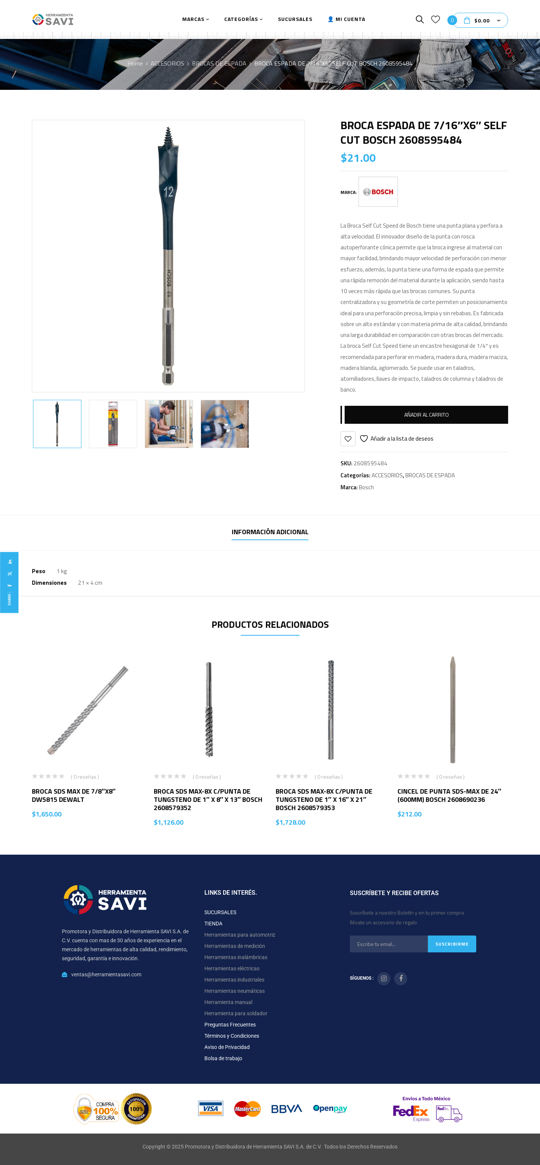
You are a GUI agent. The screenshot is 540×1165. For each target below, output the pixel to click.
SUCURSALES (220, 912)
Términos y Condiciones (231, 1036)
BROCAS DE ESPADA (219, 63)
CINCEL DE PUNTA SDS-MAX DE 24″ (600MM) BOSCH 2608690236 (449, 795)
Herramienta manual (228, 1002)
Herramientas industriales (234, 980)
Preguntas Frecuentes (230, 1025)
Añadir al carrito (426, 415)
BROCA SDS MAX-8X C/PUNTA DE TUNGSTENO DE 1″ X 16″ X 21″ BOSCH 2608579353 (324, 799)
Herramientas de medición (234, 946)
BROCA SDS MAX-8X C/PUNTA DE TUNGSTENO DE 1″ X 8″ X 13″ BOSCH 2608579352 (208, 799)
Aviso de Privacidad (227, 1047)
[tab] (270, 533)
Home (135, 63)
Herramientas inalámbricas (235, 957)
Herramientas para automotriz (239, 935)
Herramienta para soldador (235, 1013)
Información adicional (270, 532)
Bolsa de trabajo (223, 1058)
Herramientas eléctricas (232, 968)
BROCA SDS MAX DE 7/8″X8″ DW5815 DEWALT (74, 795)
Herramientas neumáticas (234, 991)
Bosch (366, 487)
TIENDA (213, 924)
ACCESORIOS (167, 63)
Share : (9, 599)
